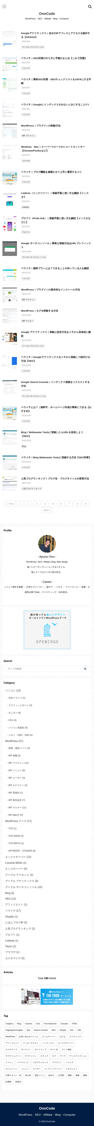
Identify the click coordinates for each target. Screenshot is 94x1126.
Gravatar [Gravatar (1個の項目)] (64, 1024)
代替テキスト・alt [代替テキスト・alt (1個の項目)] (13, 1075)
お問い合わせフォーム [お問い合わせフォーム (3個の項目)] (28, 1036)
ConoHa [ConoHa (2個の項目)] (28, 1024)
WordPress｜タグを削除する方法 (39, 310)
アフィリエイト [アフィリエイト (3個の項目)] (12, 1043)
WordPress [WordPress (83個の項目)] (10, 1036)
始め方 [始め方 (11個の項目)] (51, 1075)
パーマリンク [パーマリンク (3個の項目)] (23, 1062)
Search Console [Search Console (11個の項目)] (41, 1030)
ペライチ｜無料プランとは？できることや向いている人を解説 (55, 268)
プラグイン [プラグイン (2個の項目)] (57, 1062)
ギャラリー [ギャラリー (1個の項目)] (26, 1049)
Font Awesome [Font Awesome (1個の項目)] (50, 1024)
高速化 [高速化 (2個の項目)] (18, 1082)
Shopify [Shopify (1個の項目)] (63, 1030)
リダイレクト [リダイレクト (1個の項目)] (71, 1069)
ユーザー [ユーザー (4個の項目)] (36, 1069)
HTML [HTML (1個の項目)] (74, 1024)
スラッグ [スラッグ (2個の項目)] (44, 1056)
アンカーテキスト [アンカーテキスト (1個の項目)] (31, 1043)
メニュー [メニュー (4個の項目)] (25, 1069)
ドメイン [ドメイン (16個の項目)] (9, 1062)
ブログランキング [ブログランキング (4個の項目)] (40, 1062)
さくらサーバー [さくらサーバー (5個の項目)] (49, 1036)
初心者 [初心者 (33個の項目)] (28, 1075)
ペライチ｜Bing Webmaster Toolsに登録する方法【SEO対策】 (56, 457)
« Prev (10, 503)
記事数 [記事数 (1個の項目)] (8, 1082)
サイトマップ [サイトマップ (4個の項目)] (40, 1049)
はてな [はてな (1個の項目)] (63, 1036)
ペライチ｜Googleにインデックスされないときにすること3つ (55, 104)
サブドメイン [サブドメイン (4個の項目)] (31, 1056)
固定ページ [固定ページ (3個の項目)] (39, 1075)
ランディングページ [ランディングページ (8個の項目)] (53, 1069)
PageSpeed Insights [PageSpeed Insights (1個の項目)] (14, 1030)
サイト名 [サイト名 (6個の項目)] (54, 1049)
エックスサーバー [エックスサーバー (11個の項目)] (65, 1043)
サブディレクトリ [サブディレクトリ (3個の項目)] (13, 1056)
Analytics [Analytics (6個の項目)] (9, 1024)
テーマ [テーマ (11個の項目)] (63, 1056)
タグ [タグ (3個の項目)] (54, 1056)
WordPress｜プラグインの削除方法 (41, 125)
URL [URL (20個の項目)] (79, 1030)
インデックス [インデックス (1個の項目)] (48, 1043)
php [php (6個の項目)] (28, 1030)
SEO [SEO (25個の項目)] (54, 1030)
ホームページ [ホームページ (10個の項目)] (11, 1069)
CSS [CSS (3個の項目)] (38, 1024)
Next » (47, 510)
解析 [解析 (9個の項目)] (85, 1075)
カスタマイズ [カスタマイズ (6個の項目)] (11, 1049)
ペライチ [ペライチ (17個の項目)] (69, 1062)
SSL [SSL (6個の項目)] (72, 1030)
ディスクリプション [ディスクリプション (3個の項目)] (78, 1056)
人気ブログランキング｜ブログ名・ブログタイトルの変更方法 (55, 478)
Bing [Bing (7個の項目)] (19, 1024)
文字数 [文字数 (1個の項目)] (61, 1075)
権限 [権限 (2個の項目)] (70, 1075)
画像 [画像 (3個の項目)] (77, 1075)
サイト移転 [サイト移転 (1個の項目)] (67, 1049)
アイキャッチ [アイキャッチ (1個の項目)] (75, 1036)
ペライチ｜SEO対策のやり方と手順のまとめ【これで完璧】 (54, 58)
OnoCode (47, 14)
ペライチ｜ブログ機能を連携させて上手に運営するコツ (51, 172)
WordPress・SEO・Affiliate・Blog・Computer (47, 1114)
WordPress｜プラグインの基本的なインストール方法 (50, 289)
